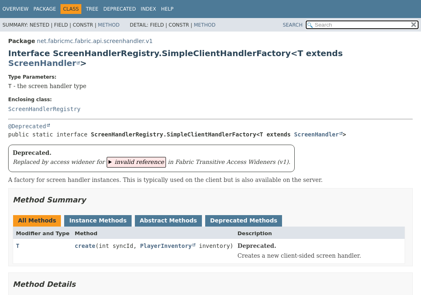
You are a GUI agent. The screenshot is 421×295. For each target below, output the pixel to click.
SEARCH (293, 25)
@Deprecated (27, 126)
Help (167, 9)
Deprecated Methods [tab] (243, 220)
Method (109, 25)
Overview (15, 9)
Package (45, 9)
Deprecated (119, 9)
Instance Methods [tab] (97, 220)
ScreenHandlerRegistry (44, 109)
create (85, 246)
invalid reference (139, 162)
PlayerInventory (166, 246)
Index (148, 9)
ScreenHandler (42, 63)
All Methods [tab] (37, 220)
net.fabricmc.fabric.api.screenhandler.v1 (94, 41)
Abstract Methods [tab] (168, 220)
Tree (92, 9)
